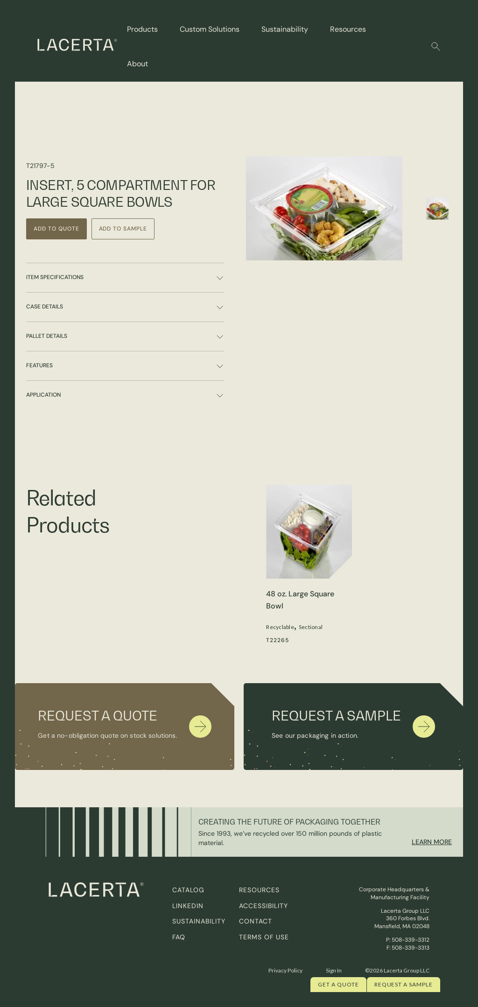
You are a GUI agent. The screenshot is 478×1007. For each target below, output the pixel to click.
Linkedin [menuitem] (188, 906)
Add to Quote (56, 228)
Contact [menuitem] (255, 921)
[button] (436, 46)
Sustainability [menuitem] (198, 921)
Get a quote (338, 984)
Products (142, 29)
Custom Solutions (209, 29)
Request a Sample (403, 984)
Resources (348, 29)
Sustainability (284, 29)
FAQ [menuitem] (178, 937)
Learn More (432, 842)
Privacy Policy (285, 970)
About (137, 64)
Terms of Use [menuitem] (264, 937)
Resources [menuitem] (259, 890)
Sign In (334, 970)
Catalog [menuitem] (188, 890)
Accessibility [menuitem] (263, 906)
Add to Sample (123, 228)
